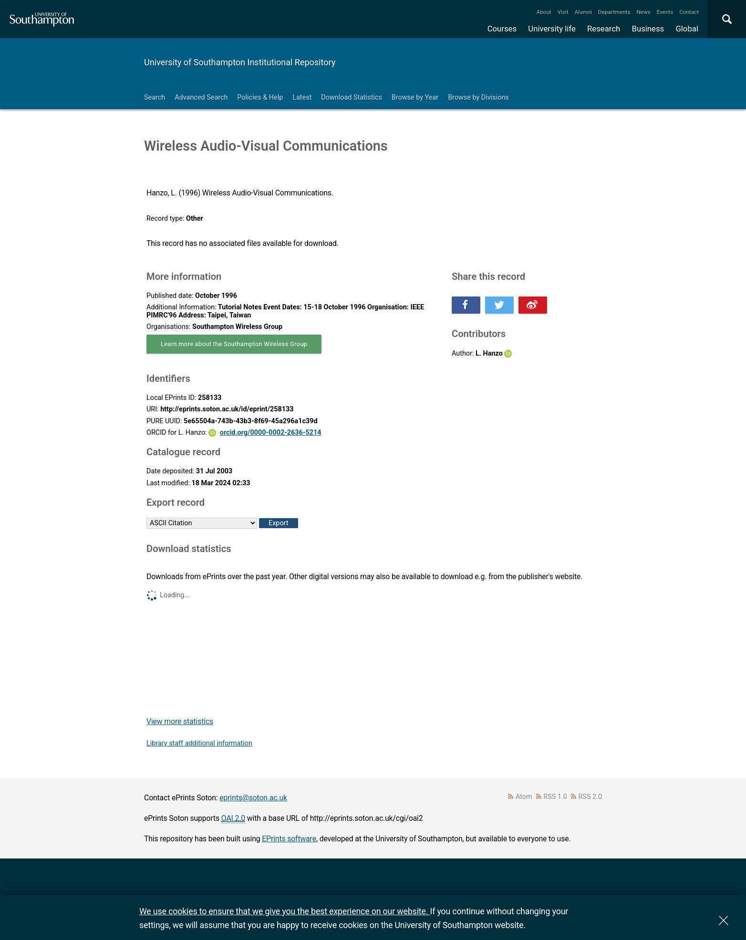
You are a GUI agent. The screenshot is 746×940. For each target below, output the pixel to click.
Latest (301, 97)
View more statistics (179, 721)
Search (154, 97)
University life (552, 28)
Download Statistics (351, 97)
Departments (614, 12)
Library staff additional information (199, 743)
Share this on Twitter (499, 305)
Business (648, 28)
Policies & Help (260, 97)
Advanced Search (201, 97)
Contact (689, 12)
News (643, 12)
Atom (524, 797)
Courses (502, 28)
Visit (563, 12)
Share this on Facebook (466, 305)
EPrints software (289, 838)
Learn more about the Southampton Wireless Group (234, 343)
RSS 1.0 (555, 797)
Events (665, 12)
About (544, 12)
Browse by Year (415, 97)
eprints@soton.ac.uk (253, 797)
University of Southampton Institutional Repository (239, 62)
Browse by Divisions (478, 97)
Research (603, 28)
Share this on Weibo (532, 305)
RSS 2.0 (590, 797)
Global (686, 28)
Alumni (582, 12)
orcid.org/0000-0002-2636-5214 (270, 433)
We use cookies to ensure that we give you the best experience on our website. (284, 911)
